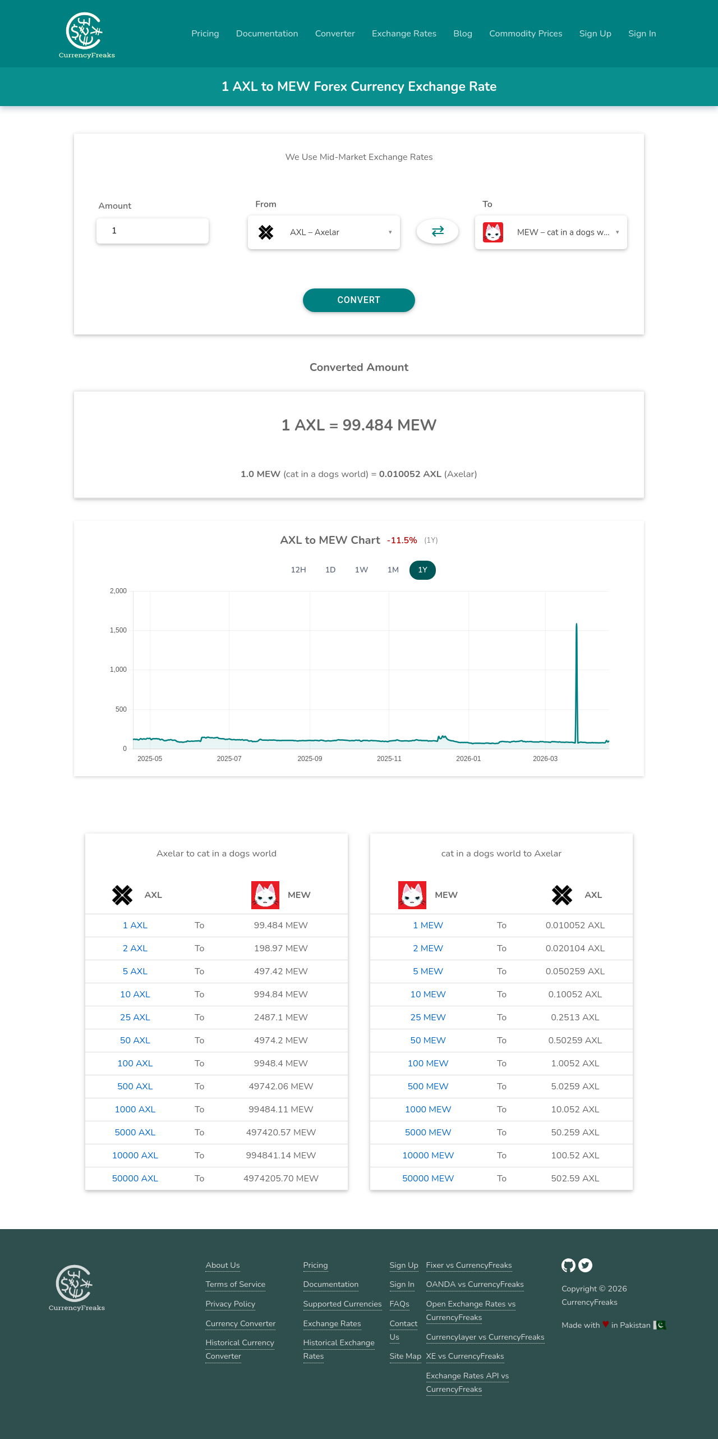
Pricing (205, 34)
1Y (422, 570)
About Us (222, 1265)
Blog (462, 34)
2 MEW (428, 948)
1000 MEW (428, 1109)
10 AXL (135, 994)
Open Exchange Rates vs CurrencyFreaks (471, 1310)
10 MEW (428, 994)
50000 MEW (428, 1178)
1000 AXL (134, 1109)
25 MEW (428, 1017)
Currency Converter (240, 1323)
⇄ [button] (437, 231)
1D (330, 570)
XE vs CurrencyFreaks (465, 1356)
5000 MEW (428, 1132)
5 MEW (428, 971)
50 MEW (428, 1040)
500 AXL (135, 1086)
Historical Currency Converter (239, 1349)
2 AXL (135, 948)
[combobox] (324, 232)
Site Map (406, 1356)
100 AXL (135, 1063)
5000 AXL (134, 1132)
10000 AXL (135, 1155)
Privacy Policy (230, 1303)
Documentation (267, 34)
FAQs (399, 1303)
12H (298, 570)
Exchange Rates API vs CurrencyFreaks (467, 1382)
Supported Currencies (342, 1303)
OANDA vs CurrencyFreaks (475, 1284)
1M (393, 570)
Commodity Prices (525, 34)
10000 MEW (428, 1155)
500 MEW (427, 1086)
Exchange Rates (404, 34)
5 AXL (135, 971)
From (265, 204)
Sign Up (595, 34)
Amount (114, 206)
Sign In (642, 34)
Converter (335, 34)
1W (362, 570)
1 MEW (428, 925)
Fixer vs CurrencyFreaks (469, 1265)
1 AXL (135, 925)
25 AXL (135, 1017)
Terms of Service (235, 1284)
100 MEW (427, 1063)
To (487, 204)
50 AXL (135, 1040)
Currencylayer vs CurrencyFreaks (485, 1336)
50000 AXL (135, 1178)
